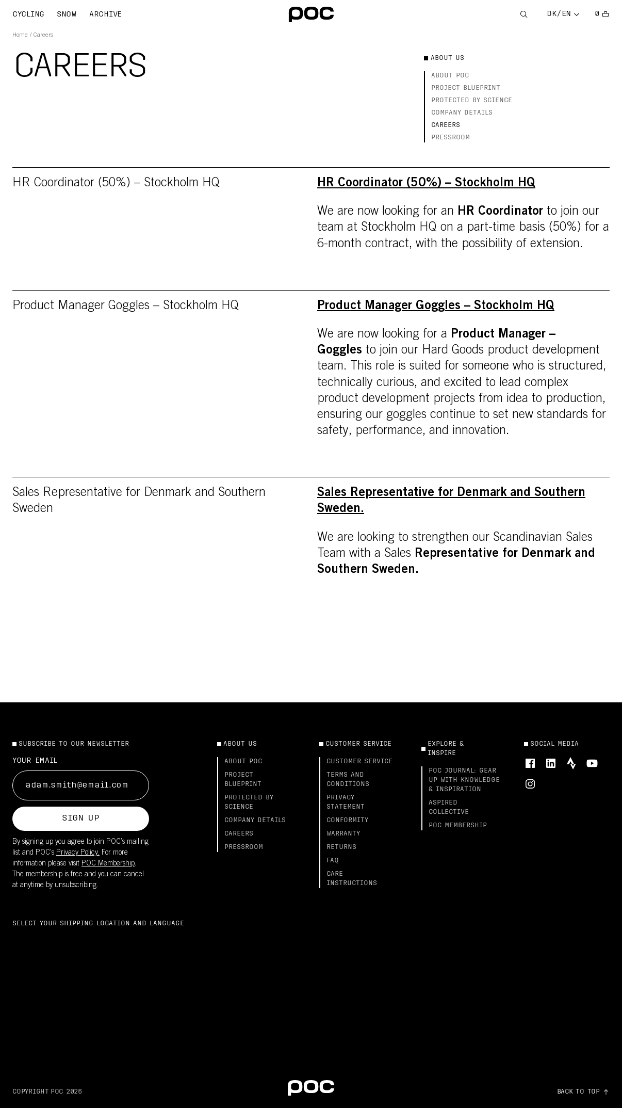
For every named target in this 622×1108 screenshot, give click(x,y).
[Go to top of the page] (583, 1092)
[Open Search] (524, 15)
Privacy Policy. (78, 853)
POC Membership (108, 864)
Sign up (81, 818)
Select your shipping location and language (98, 924)
